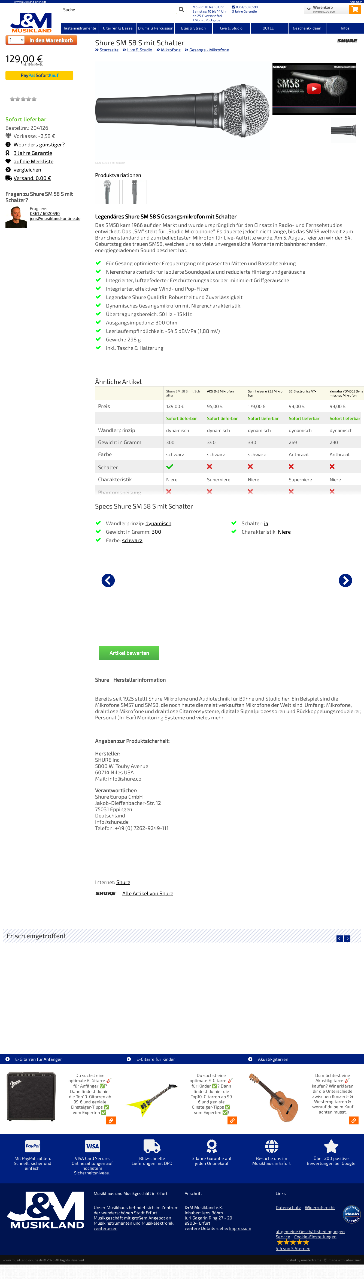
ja (266, 523)
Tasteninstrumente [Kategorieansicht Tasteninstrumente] (79, 28)
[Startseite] (30, 22)
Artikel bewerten (129, 653)
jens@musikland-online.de (55, 218)
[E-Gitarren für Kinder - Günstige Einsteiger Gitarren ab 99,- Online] (232, 1120)
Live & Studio (139, 49)
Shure (123, 882)
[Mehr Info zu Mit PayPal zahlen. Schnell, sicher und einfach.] (32, 1158)
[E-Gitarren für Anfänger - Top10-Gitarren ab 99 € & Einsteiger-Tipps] (111, 1120)
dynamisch (158, 523)
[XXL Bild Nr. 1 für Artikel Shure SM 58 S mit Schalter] (343, 131)
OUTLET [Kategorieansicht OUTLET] (269, 28)
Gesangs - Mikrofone (209, 49)
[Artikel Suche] (119, 9)
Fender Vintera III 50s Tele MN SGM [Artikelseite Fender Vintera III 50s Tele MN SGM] (137, 1028)
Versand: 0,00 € (28, 178)
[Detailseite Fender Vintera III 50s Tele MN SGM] (137, 988)
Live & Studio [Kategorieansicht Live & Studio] (231, 28)
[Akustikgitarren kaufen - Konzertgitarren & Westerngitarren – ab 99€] (354, 1120)
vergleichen (23, 169)
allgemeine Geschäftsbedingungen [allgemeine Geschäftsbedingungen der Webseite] (310, 1231)
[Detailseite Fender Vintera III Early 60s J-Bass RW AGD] (227, 988)
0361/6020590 (245, 7)
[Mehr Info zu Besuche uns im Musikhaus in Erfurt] (271, 1156)
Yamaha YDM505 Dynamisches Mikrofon (346, 393)
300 (156, 531)
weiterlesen (105, 1228)
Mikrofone (171, 49)
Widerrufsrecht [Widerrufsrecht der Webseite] (320, 1207)
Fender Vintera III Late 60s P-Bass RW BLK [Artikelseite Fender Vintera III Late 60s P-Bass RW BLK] (317, 1028)
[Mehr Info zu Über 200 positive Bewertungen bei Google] (331, 1156)
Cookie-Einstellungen (315, 1236)
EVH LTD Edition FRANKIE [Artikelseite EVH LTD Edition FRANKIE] (48, 1028)
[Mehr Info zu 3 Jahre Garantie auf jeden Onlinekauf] (212, 1156)
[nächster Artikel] (345, 580)
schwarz (132, 540)
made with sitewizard (345, 1260)
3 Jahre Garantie (28, 153)
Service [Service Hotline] (283, 1236)
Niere (284, 531)
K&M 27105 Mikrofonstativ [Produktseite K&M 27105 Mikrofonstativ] (230, 623)
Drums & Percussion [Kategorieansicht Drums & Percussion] (155, 28)
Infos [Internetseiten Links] (345, 28)
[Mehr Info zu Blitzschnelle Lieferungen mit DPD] (152, 1156)
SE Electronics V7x (302, 391)
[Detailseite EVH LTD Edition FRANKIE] (47, 988)
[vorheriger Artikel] (108, 580)
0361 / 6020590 (45, 213)
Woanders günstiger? (35, 144)
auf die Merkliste (29, 161)
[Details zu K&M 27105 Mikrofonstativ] (229, 579)
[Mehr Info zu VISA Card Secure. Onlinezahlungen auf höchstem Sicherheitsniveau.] (92, 1161)
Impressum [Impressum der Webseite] (240, 1228)
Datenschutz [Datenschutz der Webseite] (288, 1207)
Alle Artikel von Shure (147, 893)
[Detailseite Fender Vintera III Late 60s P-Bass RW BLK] (316, 988)
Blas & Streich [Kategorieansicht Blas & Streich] (193, 28)
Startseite (109, 49)
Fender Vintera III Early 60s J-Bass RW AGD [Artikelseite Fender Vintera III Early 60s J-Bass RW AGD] (227, 1028)
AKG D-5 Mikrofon (220, 391)
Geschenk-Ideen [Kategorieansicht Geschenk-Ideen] (307, 28)
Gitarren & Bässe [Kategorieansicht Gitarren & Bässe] (118, 28)
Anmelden (356, 1)
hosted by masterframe (303, 1260)
